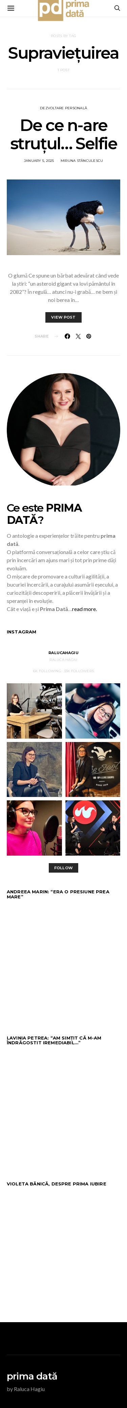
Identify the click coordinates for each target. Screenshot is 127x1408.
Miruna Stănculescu (82, 160)
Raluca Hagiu (63, 660)
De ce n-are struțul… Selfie (63, 134)
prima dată (32, 1376)
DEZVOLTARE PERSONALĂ (63, 108)
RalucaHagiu (63, 652)
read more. (84, 609)
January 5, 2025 (39, 160)
